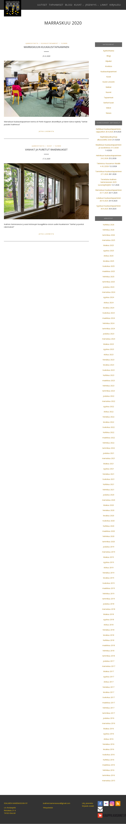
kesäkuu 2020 (108, 515)
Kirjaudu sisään (88, 806)
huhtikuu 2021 (108, 484)
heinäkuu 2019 (108, 573)
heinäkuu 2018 (108, 630)
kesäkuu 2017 (108, 692)
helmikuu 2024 (108, 323)
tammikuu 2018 (108, 656)
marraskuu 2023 (108, 339)
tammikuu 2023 (108, 391)
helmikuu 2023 (108, 385)
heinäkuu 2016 (108, 744)
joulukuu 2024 (108, 287)
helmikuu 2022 (108, 443)
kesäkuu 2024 (108, 308)
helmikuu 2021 (108, 489)
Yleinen (64, 43)
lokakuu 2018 (108, 614)
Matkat (108, 87)
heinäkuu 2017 (108, 687)
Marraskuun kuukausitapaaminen (46, 47)
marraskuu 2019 (108, 552)
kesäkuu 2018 (108, 635)
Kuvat (78, 4)
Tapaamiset (56, 4)
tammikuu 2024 (108, 328)
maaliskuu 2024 (108, 318)
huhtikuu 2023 (108, 375)
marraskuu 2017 (108, 666)
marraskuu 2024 (108, 292)
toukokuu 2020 (109, 521)
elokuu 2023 (108, 354)
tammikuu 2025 (108, 282)
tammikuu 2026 (108, 235)
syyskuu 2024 (108, 297)
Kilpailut (108, 61)
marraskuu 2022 (108, 401)
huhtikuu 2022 (108, 432)
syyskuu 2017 (108, 676)
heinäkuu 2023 (108, 360)
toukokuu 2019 (109, 583)
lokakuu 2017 (108, 671)
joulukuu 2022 (108, 396)
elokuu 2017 (108, 682)
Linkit (104, 4)
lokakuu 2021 (108, 463)
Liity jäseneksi (87, 803)
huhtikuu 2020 (108, 526)
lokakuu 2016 (108, 728)
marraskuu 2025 (108, 240)
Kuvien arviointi (108, 82)
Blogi (68, 4)
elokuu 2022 (108, 411)
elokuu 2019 (108, 567)
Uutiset (42, 4)
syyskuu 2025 (108, 250)
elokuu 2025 (108, 256)
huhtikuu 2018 (108, 640)
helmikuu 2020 (108, 536)
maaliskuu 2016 (108, 765)
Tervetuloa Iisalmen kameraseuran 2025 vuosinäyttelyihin (107, 182)
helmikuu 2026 (108, 230)
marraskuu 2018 (108, 609)
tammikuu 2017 (108, 713)
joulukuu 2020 (108, 495)
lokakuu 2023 (108, 344)
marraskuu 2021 (108, 458)
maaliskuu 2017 (108, 702)
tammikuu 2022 (108, 448)
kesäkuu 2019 (108, 578)
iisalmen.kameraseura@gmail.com (56, 803)
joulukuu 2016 (108, 718)
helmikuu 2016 (108, 770)
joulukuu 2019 (108, 547)
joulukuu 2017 (108, 661)
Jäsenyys (91, 4)
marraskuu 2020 (108, 500)
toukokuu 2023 (109, 370)
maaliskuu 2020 (108, 531)
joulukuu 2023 (108, 334)
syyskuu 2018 (108, 619)
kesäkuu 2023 (108, 365)
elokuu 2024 (108, 302)
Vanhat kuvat (108, 102)
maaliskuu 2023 (108, 380)
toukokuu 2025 (109, 266)
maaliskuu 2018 (108, 645)
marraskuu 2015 (108, 780)
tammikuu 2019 (108, 599)
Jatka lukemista (46, 131)
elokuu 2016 (108, 739)
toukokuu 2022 (109, 427)
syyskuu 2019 (108, 562)
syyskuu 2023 (108, 349)
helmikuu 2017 (108, 708)
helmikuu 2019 (108, 593)
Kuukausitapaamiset (49, 43)
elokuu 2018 (108, 624)
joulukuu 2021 (108, 453)
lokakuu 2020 (108, 505)
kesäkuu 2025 (108, 261)
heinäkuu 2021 (108, 474)
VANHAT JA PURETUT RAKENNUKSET (46, 149)
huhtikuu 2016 (108, 760)
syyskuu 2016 (108, 734)
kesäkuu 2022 (108, 422)
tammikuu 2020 (108, 541)
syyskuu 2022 (108, 406)
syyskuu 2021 (108, 469)
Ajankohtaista (32, 43)
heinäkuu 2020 (108, 510)
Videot (108, 108)
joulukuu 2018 (108, 604)
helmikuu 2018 (108, 650)
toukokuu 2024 (109, 313)
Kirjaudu (115, 4)
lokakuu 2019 (108, 557)
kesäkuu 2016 (108, 749)
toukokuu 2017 (109, 697)
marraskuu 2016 (108, 723)
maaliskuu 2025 (108, 271)
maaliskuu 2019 (108, 588)
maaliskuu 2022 (108, 437)
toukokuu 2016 (109, 754)
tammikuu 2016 (108, 775)
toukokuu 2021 (109, 479)
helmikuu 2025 (108, 276)
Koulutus (108, 66)
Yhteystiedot (48, 807)
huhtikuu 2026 (108, 224)
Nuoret (108, 92)
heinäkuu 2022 (108, 417)
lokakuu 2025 (108, 245)
